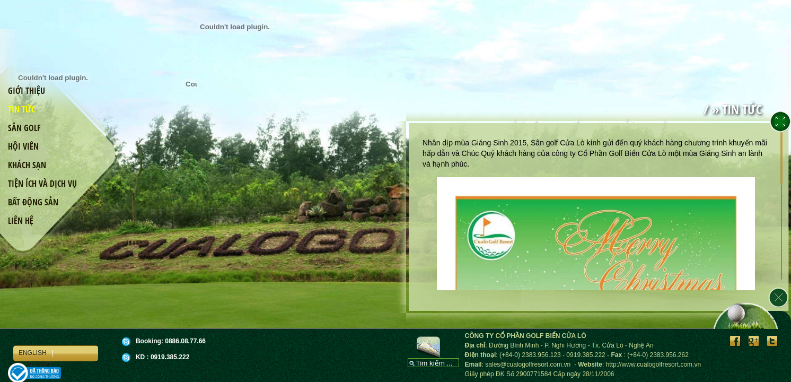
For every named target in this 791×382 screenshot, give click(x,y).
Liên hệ (20, 221)
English (33, 353)
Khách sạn (27, 165)
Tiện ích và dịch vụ (42, 183)
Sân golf (24, 128)
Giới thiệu (26, 91)
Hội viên (23, 146)
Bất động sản (33, 202)
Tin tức (21, 109)
